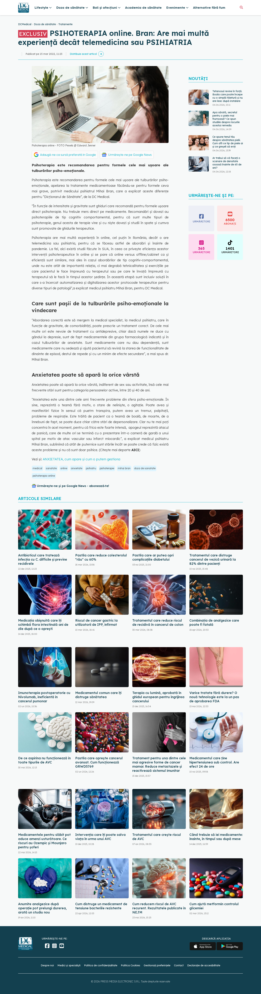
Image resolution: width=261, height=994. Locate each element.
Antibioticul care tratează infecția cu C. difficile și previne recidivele (42, 559)
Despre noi (47, 965)
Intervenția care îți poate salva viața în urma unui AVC (100, 837)
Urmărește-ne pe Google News (130, 155)
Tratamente (65, 24)
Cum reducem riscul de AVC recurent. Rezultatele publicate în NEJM (159, 908)
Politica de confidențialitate (100, 965)
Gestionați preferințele (157, 965)
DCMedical (24, 24)
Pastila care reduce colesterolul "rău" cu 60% (101, 557)
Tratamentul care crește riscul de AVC (156, 837)
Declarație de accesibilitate (203, 965)
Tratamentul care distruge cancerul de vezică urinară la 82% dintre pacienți (212, 559)
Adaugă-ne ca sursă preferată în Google (68, 155)
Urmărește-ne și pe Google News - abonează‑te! (73, 486)
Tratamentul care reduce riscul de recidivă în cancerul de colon (157, 622)
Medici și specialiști (68, 965)
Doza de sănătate (45, 24)
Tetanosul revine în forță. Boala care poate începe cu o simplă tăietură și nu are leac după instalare (227, 96)
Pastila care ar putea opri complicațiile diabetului (153, 557)
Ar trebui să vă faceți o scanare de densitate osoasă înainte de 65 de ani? (226, 162)
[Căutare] (241, 7)
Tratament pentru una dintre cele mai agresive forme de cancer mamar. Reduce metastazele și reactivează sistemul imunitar (159, 764)
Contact (179, 965)
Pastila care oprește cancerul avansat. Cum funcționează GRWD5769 (99, 762)
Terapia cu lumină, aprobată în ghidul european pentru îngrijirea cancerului (158, 697)
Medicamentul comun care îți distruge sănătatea (98, 695)
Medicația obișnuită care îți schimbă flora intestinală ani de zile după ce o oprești (43, 624)
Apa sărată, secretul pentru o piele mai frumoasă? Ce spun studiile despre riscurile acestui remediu (226, 119)
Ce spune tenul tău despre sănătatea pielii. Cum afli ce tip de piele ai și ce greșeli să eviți (227, 141)
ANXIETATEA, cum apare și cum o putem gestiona (81, 459)
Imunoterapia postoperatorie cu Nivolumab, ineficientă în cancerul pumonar (44, 697)
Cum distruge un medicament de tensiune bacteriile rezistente (101, 906)
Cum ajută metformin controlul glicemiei (214, 906)
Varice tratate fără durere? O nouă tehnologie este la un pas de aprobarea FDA (214, 697)
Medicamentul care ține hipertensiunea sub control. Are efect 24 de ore (214, 762)
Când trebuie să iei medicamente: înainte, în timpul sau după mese (216, 837)
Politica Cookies (130, 965)
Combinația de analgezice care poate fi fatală (214, 622)
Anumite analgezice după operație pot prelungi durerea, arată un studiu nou (42, 908)
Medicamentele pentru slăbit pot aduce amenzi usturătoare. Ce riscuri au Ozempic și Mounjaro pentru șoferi (44, 841)
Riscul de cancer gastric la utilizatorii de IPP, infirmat (96, 622)
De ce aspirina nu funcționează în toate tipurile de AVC (44, 760)
